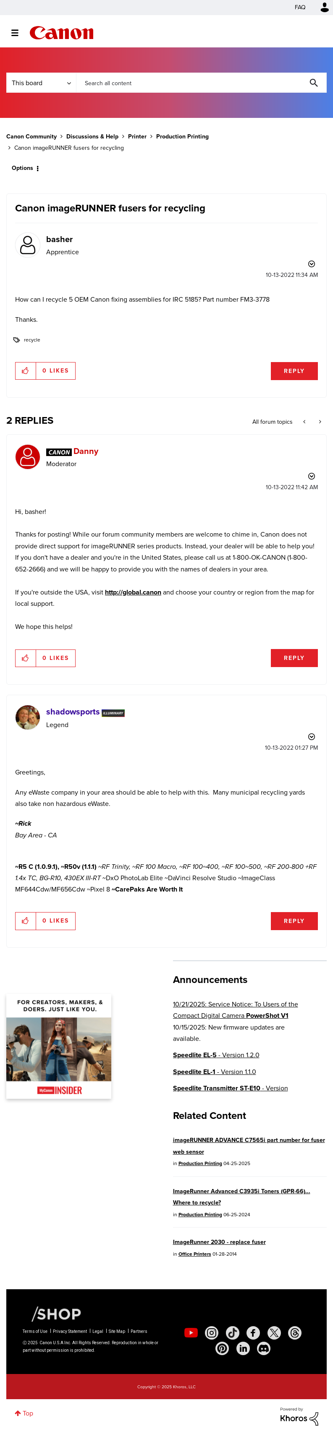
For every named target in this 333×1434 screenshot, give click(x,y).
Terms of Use (35, 1331)
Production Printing (182, 136)
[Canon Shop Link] (52, 1313)
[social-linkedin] (243, 1348)
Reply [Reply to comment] (294, 658)
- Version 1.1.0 (214, 1072)
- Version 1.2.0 (216, 1055)
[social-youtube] (191, 1333)
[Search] (201, 83)
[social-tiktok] (232, 1333)
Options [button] (22, 168)
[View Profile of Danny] (85, 451)
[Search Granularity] (41, 83)
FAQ (300, 7)
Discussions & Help (92, 136)
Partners (139, 1331)
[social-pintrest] (222, 1348)
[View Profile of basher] (59, 239)
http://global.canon (133, 592)
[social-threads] (295, 1333)
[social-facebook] (253, 1333)
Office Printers (194, 1254)
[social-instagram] (211, 1333)
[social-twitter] (274, 1333)
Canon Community (61, 33)
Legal (97, 1331)
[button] (26, 370)
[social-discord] (263, 1348)
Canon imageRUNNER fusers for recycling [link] (69, 147)
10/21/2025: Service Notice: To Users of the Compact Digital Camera (235, 1009)
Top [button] (28, 1413)
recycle (32, 340)
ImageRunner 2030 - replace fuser (219, 1242)
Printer (137, 136)
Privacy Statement (70, 1331)
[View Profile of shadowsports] (73, 711)
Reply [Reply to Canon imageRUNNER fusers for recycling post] (294, 371)
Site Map (117, 1331)
